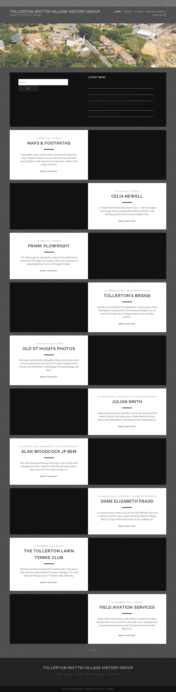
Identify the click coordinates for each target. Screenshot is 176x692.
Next (95, 650)
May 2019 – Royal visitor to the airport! (110, 91)
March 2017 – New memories (103, 114)
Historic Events (155, 12)
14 (89, 650)
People (128, 12)
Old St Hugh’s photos (49, 348)
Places (139, 12)
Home (118, 12)
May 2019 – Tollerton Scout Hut (105, 85)
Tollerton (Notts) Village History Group (55, 12)
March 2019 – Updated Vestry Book (107, 98)
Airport (138, 602)
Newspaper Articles (138, 291)
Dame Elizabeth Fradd (127, 501)
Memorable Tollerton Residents (137, 397)
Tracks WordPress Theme (76, 689)
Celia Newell (127, 196)
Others (57, 138)
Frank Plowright (49, 245)
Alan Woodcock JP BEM (49, 451)
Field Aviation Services (127, 607)
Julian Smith (127, 401)
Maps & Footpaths (49, 143)
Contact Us (159, 15)
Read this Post (48, 171)
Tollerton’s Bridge (127, 295)
